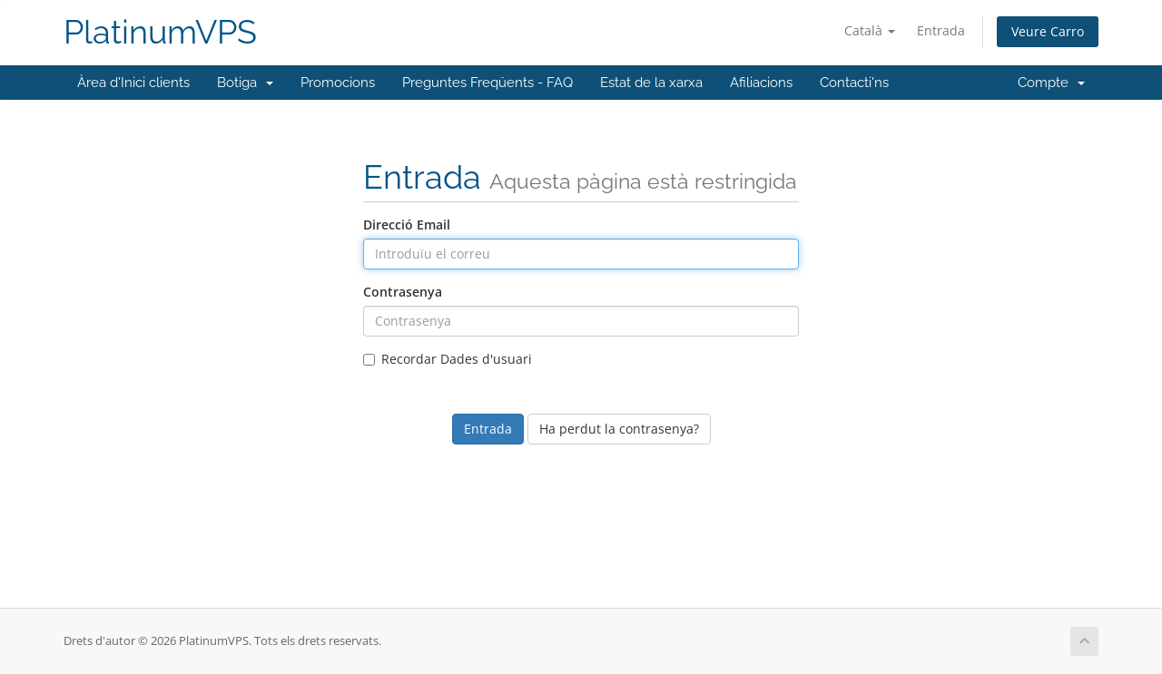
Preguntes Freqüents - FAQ (487, 82)
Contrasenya (402, 291)
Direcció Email (406, 224)
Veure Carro (1047, 31)
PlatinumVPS (160, 32)
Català (869, 30)
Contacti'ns (854, 82)
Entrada (941, 30)
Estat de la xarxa (651, 82)
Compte (1051, 82)
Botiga (245, 82)
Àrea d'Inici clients (133, 82)
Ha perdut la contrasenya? (619, 428)
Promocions (337, 82)
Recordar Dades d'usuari (447, 358)
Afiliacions (761, 82)
